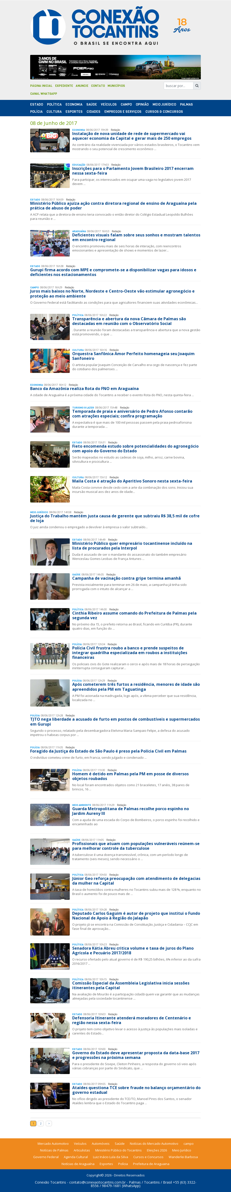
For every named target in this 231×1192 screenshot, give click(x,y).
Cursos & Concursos (164, 112)
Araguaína (79, 231)
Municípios (116, 86)
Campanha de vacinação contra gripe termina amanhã (126, 578)
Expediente (64, 86)
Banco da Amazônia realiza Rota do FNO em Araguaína (84, 388)
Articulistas (82, 1150)
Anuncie (82, 86)
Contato (98, 86)
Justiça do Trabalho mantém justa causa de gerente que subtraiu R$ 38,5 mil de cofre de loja (115, 518)
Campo (126, 104)
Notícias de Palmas (54, 1150)
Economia (74, 104)
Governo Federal (46, 1157)
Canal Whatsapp (43, 94)
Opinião (142, 104)
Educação (78, 164)
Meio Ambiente (81, 805)
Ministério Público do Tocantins (118, 1150)
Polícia (123, 1164)
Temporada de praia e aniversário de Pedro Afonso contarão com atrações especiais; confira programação (132, 414)
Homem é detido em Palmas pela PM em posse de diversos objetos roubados (130, 776)
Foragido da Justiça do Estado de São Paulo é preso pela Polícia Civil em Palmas (108, 751)
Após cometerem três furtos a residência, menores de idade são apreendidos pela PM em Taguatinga (136, 687)
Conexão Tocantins (50, 1182)
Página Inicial (41, 86)
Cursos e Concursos (148, 1157)
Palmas (186, 104)
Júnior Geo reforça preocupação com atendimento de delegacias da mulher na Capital (136, 881)
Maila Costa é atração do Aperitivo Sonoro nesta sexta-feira (132, 481)
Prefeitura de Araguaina (151, 1164)
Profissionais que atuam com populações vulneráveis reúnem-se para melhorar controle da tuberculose (136, 846)
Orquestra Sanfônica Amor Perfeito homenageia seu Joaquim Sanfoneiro (133, 356)
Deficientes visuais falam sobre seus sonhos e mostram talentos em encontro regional (136, 237)
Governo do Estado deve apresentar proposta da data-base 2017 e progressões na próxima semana (135, 1055)
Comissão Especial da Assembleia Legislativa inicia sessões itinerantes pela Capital (130, 985)
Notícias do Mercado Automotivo (154, 1143)
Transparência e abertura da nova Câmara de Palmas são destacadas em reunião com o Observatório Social (129, 321)
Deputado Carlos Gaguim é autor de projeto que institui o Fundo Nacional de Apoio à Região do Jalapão (136, 916)
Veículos (109, 104)
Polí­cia (36, 112)
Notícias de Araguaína (78, 1164)
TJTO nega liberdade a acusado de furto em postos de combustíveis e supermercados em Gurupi (115, 721)
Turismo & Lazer (83, 407)
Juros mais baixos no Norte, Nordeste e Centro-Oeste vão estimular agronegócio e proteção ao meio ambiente (112, 293)
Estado (36, 104)
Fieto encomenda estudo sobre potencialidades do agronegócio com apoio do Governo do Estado (135, 448)
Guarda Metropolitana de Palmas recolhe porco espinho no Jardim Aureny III (130, 811)
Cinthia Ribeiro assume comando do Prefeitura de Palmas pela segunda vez (134, 615)
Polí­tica (54, 104)
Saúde (91, 104)
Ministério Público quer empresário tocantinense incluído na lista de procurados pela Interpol (132, 546)
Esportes (74, 112)
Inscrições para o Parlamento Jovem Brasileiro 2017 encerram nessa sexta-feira (133, 171)
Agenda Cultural (76, 1157)
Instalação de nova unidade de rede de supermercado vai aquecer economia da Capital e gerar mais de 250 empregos (131, 136)
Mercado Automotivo (53, 1143)
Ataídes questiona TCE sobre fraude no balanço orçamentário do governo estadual (136, 1090)
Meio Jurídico (164, 104)
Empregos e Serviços (122, 112)
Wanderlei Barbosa (183, 1157)
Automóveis (101, 1143)
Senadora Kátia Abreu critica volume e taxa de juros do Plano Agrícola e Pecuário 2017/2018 (133, 950)
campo (189, 1143)
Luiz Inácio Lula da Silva (110, 1157)
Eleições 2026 (157, 1150)
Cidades (93, 112)
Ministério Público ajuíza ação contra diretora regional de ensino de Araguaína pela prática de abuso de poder (113, 206)
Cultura (54, 112)
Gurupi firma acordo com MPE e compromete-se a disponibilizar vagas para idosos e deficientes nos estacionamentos (113, 272)
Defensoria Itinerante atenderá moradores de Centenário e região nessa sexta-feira (131, 1020)
